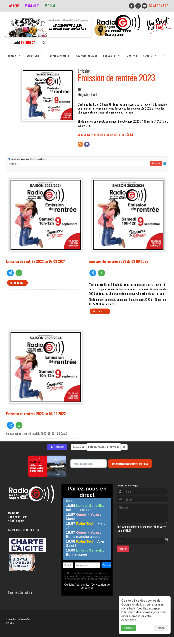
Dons (14, 6)
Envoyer (123, 549)
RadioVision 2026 (87, 55)
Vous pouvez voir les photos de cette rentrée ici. (105, 134)
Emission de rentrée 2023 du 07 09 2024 (36, 261)
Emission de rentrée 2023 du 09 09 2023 (118, 261)
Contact (132, 55)
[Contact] (87, 144)
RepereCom (26, 619)
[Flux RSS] (80, 144)
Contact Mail (26, 592)
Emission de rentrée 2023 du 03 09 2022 (36, 413)
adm (10, 623)
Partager (57, 447)
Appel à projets (59, 55)
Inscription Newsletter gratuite (130, 463)
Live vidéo (32, 6)
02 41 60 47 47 (158, 5)
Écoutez (16, 283)
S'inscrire (156, 163)
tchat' (50, 6)
